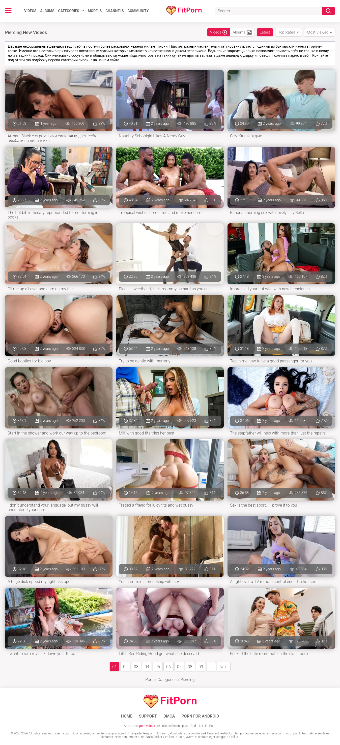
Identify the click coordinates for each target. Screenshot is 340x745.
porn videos (147, 726)
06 (168, 666)
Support (148, 716)
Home (126, 716)
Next (223, 666)
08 (190, 666)
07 (179, 666)
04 (147, 666)
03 (136, 666)
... (211, 666)
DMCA (169, 716)
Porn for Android (200, 716)
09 (201, 666)
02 (125, 666)
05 (157, 666)
